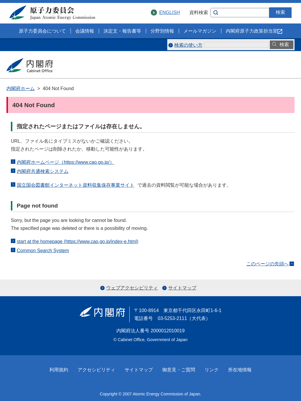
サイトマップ (182, 287)
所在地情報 (240, 369)
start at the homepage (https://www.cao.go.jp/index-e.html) (77, 241)
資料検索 (198, 12)
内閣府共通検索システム (42, 171)
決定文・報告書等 (122, 30)
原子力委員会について (42, 30)
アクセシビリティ (96, 369)
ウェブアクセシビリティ (132, 287)
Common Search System (43, 250)
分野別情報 (162, 30)
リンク (212, 369)
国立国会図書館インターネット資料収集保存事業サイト (77, 185)
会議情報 (84, 30)
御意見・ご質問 (178, 369)
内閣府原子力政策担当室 (254, 30)
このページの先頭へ (267, 263)
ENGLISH (169, 12)
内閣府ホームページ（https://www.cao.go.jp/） (65, 162)
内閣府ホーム (20, 88)
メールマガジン (199, 30)
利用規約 (58, 369)
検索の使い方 (188, 45)
